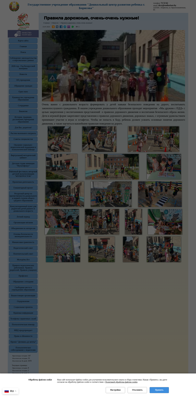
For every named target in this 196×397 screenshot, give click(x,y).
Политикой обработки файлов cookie (121, 382)
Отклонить (137, 390)
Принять (159, 390)
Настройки (115, 390)
